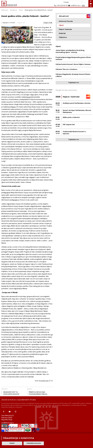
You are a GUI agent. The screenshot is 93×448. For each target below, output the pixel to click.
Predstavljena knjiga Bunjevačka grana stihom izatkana (73, 58)
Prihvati (12, 443)
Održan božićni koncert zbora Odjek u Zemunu (73, 64)
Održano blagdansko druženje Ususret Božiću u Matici (73, 75)
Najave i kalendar (65, 29)
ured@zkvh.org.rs (7, 423)
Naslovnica (4, 10)
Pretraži (82, 2)
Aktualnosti (13, 10)
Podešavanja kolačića (34, 443)
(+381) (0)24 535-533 (61, 5)
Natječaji (62, 33)
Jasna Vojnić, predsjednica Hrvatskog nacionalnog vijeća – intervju (70, 51)
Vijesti (21, 10)
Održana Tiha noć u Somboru (66, 69)
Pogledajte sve (73, 82)
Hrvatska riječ (44, 381)
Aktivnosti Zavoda (66, 21)
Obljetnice (63, 37)
